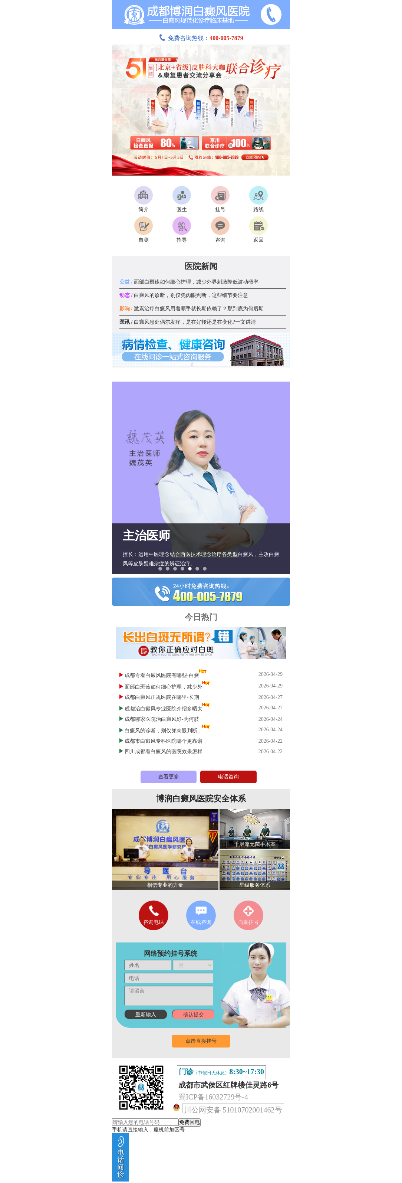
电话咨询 (228, 777)
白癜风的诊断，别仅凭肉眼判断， (163, 730)
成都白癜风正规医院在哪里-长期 (162, 697)
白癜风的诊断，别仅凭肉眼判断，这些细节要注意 (183, 295)
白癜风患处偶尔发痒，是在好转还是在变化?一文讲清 (187, 322)
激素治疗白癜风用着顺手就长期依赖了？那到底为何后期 (191, 308)
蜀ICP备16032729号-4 (213, 1097)
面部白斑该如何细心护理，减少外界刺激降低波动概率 (188, 282)
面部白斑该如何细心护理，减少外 (163, 687)
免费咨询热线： (201, 38)
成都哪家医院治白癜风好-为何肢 (162, 719)
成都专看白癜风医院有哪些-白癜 (162, 675)
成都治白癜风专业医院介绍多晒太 (163, 709)
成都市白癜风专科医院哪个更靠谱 (163, 741)
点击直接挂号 (201, 1041)
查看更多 (168, 777)
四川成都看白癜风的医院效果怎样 (163, 751)
